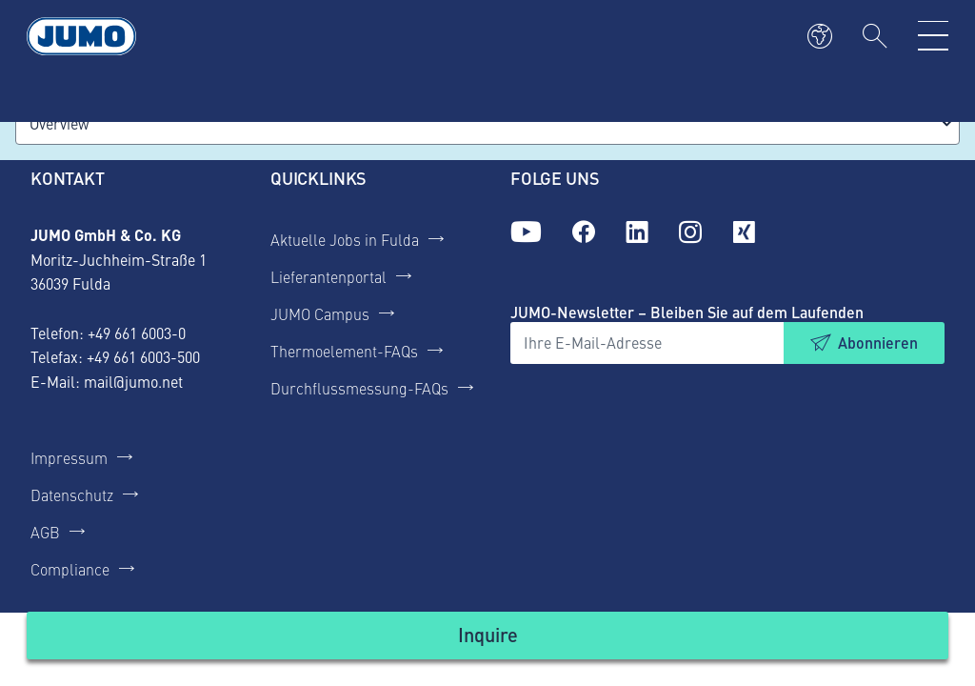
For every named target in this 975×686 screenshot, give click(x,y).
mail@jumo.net (133, 381)
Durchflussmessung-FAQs (359, 387)
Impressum (69, 457)
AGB (45, 531)
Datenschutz (71, 494)
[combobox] (487, 123)
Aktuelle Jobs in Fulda (344, 239)
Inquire (488, 634)
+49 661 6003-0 (137, 332)
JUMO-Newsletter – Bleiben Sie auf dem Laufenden (687, 312)
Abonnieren (878, 342)
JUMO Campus (319, 313)
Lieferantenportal (328, 276)
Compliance (69, 568)
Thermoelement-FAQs (344, 350)
